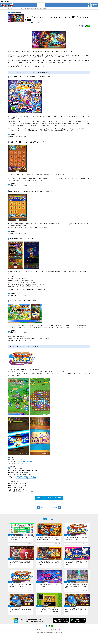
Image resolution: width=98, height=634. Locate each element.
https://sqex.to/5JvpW (26, 461)
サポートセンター (57, 629)
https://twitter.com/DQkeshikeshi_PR (26, 478)
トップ (9, 8)
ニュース (14, 8)
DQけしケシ (17, 12)
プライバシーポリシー (49, 629)
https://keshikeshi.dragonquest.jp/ (25, 476)
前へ (43, 507)
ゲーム (11, 12)
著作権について (40, 629)
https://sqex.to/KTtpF (23, 463)
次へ (55, 507)
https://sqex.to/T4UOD (21, 459)
